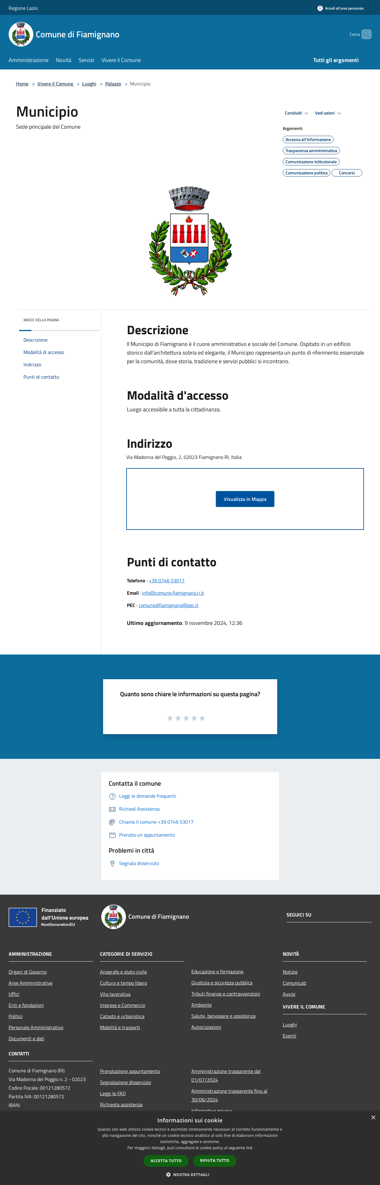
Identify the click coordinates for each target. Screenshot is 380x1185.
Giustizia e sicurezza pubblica (222, 982)
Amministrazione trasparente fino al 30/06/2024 (229, 1095)
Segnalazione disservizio (125, 1082)
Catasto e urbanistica (122, 1016)
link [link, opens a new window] (249, 1147)
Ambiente (201, 1004)
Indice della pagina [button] (41, 320)
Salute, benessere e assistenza (223, 1016)
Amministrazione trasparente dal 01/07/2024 (226, 1075)
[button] (190, 1174)
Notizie (290, 971)
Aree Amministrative (30, 983)
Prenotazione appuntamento (130, 1071)
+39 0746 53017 (167, 580)
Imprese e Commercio (122, 1005)
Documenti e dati (26, 1038)
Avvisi (289, 994)
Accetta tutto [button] (166, 1160)
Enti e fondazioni (26, 1005)
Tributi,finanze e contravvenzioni (225, 993)
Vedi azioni (329, 113)
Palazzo (113, 83)
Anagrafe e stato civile (123, 971)
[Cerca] (364, 34)
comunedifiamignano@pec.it (168, 605)
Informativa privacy (211, 1110)
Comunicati (295, 983)
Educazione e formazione (217, 971)
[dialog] (190, 1148)
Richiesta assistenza (121, 1104)
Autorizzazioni (206, 1027)
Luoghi (89, 83)
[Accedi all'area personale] (340, 8)
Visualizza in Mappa (245, 499)
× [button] (373, 1118)
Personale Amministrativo (36, 1027)
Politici (16, 1016)
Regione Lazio (23, 8)
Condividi (297, 113)
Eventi (289, 1035)
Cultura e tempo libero (123, 983)
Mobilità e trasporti (120, 1027)
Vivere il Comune (55, 83)
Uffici (14, 994)
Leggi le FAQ (113, 1093)
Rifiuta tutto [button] (214, 1160)
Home (22, 83)
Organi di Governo (28, 971)
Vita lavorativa (115, 994)
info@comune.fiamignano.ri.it (173, 593)
